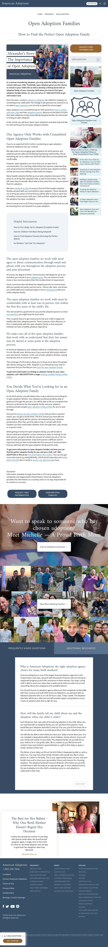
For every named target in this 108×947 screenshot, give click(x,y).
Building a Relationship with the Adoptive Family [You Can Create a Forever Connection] (90, 183)
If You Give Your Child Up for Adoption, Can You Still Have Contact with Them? (90, 162)
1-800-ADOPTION (12, 936)
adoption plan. (37, 277)
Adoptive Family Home (62, 869)
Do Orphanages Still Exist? (88, 913)
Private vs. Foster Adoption (88, 894)
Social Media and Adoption (88, 910)
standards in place (21, 188)
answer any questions (42, 460)
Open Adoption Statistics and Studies (86, 121)
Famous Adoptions (85, 904)
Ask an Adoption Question (54, 547)
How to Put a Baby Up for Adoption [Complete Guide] (36, 227)
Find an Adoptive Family (38, 875)
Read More (80, 784)
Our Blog (82, 917)
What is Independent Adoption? (90, 897)
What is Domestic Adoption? (64, 875)
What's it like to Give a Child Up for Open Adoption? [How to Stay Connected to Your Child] (86, 152)
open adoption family (53, 367)
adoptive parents (35, 112)
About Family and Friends (39, 888)
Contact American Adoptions (15, 879)
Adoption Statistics (86, 901)
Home (40, 14)
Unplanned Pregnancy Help (40, 878)
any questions (12, 314)
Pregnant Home (35, 869)
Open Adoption (62, 14)
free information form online (40, 455)
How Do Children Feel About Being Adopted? (32, 231)
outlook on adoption (35, 100)
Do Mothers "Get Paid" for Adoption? (29, 243)
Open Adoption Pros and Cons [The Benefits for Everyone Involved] (89, 211)
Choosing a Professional (63, 878)
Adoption (82, 875)
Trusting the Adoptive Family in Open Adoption (89, 190)
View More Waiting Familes (54, 604)
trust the (40, 367)
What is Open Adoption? (62, 888)
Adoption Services (85, 891)
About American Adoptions (88, 888)
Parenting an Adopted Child (89, 885)
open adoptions (22, 105)
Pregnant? (49, 14)
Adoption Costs (59, 872)
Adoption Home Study (62, 881)
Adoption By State (85, 881)
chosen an (21, 414)
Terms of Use (8, 883)
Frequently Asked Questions (27, 648)
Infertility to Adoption (62, 885)
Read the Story (29, 854)
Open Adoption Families (87, 91)
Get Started (92, 4)
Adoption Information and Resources (88, 870)
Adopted (82, 878)
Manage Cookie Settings (14, 897)
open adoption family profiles (40, 407)
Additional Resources (81, 648)
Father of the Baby (36, 881)
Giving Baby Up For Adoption (40, 872)
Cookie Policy (8, 893)
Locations (7, 874)
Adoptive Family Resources (63, 891)
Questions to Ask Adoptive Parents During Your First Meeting (90, 172)
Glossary (82, 907)
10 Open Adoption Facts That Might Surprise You (89, 200)
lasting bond (52, 290)
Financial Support (36, 885)
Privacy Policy (8, 888)
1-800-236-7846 (11, 869)
